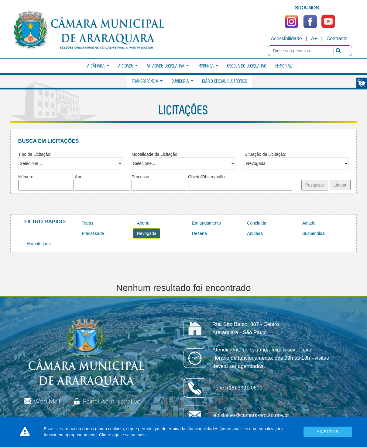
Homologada (39, 243)
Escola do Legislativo (246, 66)
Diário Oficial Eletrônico (224, 81)
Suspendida (313, 233)
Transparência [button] (147, 81)
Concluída (256, 223)
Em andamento (206, 223)
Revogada (146, 233)
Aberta (143, 223)
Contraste (337, 38)
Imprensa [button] (208, 66)
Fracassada (93, 233)
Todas (87, 223)
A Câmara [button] (98, 66)
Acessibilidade (286, 38)
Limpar (340, 185)
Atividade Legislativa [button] (168, 66)
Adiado (309, 223)
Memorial (284, 66)
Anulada (254, 233)
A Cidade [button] (128, 66)
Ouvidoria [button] (182, 81)
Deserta (199, 233)
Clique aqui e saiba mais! (122, 434)
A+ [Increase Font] (314, 38)
